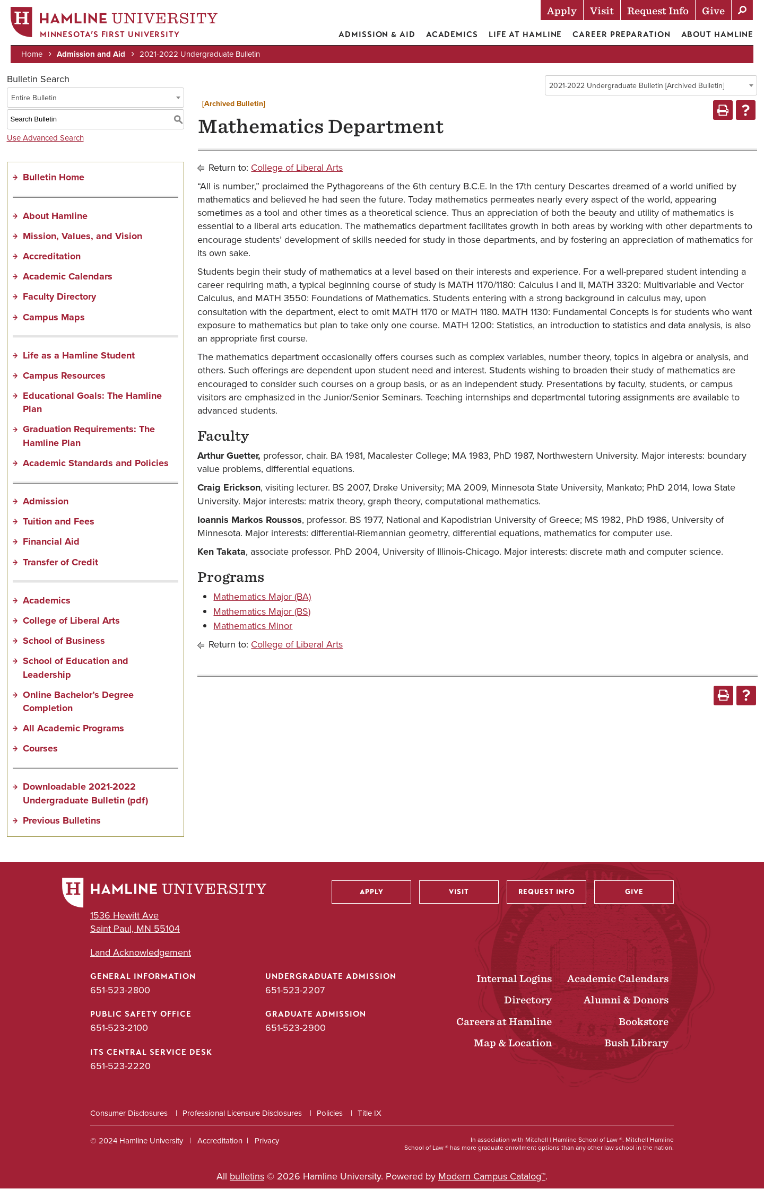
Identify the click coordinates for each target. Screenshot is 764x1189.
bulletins (247, 1177)
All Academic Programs (73, 729)
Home (31, 54)
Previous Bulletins (62, 821)
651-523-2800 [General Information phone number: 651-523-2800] (120, 991)
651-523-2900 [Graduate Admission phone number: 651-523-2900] (295, 1028)
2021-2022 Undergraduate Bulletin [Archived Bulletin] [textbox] (636, 86)
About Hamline (717, 34)
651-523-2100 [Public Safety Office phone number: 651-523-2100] (119, 1028)
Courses (40, 749)
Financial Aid (51, 542)
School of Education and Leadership (75, 667)
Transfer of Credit (60, 562)
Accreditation (52, 257)
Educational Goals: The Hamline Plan (92, 402)
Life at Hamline (525, 34)
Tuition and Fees (58, 522)
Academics (452, 34)
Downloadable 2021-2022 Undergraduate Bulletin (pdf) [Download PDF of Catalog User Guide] (85, 793)
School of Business (64, 641)
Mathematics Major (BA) (262, 597)
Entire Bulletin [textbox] (34, 97)
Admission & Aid (376, 34)
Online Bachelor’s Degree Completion (78, 701)
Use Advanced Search (45, 138)
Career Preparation (621, 34)
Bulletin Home (53, 178)
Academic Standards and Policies (96, 463)
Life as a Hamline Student (79, 355)
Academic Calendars (67, 277)
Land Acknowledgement (140, 953)
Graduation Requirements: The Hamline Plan (89, 436)
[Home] (114, 24)
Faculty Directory (59, 297)
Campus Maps (54, 317)
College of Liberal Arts (71, 621)
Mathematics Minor (252, 626)
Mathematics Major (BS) (261, 611)
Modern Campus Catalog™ (491, 1177)
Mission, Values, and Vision (82, 236)
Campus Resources (64, 376)
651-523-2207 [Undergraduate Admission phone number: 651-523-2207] (295, 991)
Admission (45, 502)
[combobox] (651, 86)
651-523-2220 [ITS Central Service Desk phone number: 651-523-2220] (120, 1066)
